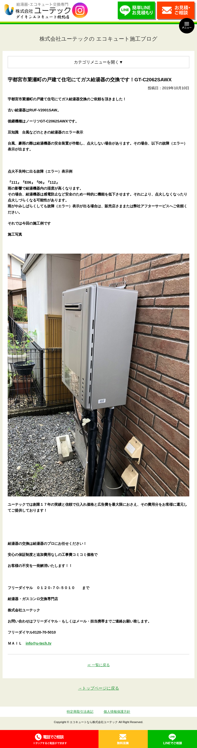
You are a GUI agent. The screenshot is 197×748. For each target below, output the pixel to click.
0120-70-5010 (49, 739)
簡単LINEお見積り (137, 12)
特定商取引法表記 (80, 712)
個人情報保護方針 (117, 712)
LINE (172, 739)
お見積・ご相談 (176, 12)
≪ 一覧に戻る (98, 665)
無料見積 (123, 739)
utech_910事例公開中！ (80, 10)
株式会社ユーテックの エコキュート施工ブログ (98, 39)
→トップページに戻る (98, 688)
